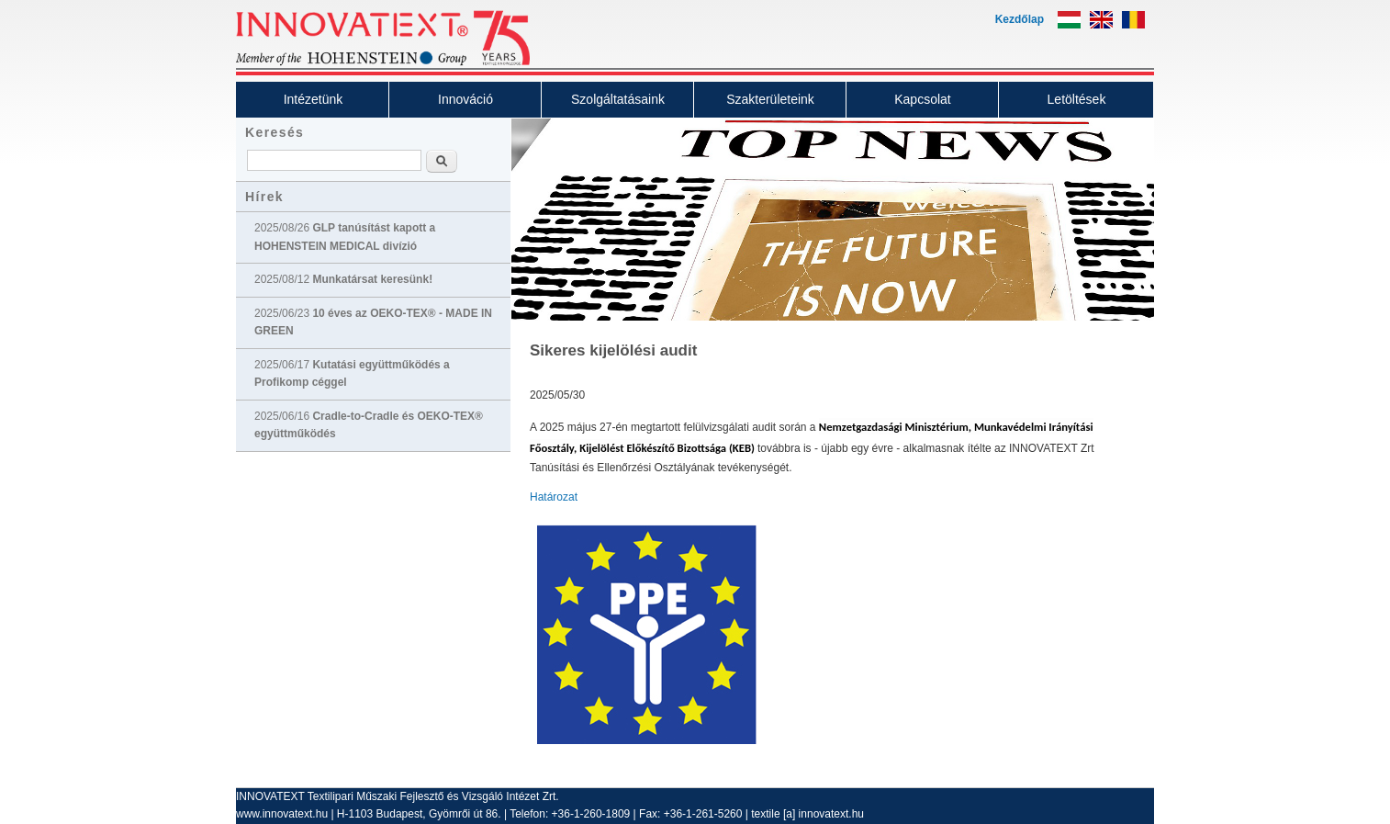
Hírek (264, 196)
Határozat (553, 497)
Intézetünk (313, 99)
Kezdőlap (1019, 19)
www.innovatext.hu (282, 813)
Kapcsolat (922, 99)
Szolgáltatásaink (618, 99)
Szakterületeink (770, 99)
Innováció (465, 99)
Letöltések (1077, 99)
